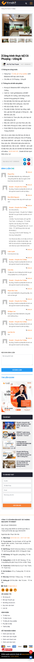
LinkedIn (24, 163)
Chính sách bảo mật (9, 634)
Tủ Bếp (13, 8)
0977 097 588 (25, 538)
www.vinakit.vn (27, 654)
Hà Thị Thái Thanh (13, 64)
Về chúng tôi (6, 597)
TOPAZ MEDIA (14, 656)
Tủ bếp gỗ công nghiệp (19, 74)
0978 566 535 (13, 151)
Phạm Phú (11, 174)
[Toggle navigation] (31, 3)
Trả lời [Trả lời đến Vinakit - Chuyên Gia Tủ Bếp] (29, 185)
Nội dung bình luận (8, 352)
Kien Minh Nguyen (13, 197)
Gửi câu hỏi (17, 505)
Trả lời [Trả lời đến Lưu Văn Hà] (29, 330)
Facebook (28, 159)
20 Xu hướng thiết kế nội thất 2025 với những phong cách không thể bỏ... (23, 463)
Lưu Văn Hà (11, 332)
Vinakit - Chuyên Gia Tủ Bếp (18, 186)
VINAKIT (8, 3)
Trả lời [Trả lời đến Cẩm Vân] (29, 268)
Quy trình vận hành (8, 605)
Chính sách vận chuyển (10, 636)
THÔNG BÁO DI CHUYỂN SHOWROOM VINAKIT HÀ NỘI (23, 443)
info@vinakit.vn (12, 586)
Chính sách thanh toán (9, 639)
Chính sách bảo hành (9, 642)
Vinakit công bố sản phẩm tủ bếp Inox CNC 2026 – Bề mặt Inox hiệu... (23, 425)
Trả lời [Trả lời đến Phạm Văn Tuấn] (29, 288)
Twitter (24, 159)
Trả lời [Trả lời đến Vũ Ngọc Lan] (29, 309)
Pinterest (28, 163)
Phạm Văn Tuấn (12, 290)
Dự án (9, 8)
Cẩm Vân (10, 270)
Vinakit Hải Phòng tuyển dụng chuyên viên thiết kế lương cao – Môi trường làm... (23, 454)
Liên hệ (5, 608)
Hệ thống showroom (9, 602)
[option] (17, 25)
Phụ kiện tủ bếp (7, 624)
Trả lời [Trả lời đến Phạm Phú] (29, 172)
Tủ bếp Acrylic (7, 618)
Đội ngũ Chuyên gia (8, 600)
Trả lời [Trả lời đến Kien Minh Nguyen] (29, 195)
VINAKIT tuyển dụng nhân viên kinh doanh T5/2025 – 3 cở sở (23, 433)
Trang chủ (4, 8)
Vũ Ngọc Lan (12, 311)
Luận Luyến (11, 251)
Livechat (31, 657)
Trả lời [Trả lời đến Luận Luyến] (29, 249)
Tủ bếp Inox (6, 615)
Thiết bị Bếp (6, 626)
